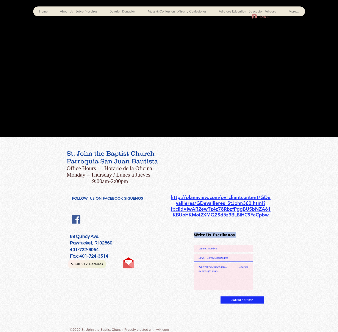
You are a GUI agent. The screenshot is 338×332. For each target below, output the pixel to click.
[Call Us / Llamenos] (87, 264)
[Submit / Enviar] (242, 300)
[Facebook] (76, 219)
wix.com (162, 329)
